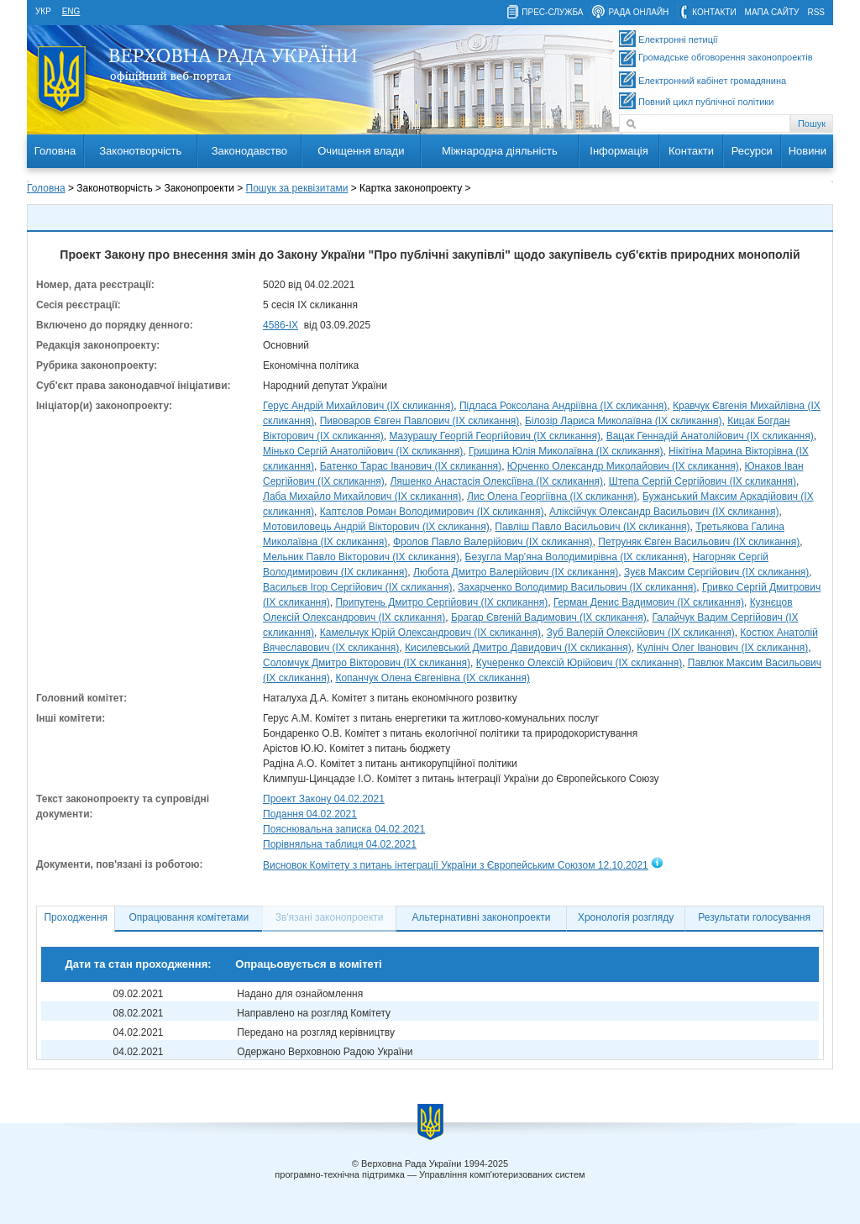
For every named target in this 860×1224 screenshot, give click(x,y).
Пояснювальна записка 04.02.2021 (344, 829)
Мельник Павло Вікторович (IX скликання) (361, 557)
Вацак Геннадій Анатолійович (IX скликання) (710, 436)
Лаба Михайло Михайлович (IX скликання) (362, 496)
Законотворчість (140, 150)
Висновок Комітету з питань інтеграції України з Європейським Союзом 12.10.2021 (455, 865)
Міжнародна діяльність (500, 150)
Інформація (619, 150)
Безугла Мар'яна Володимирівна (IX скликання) (576, 557)
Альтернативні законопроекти (481, 917)
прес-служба (552, 12)
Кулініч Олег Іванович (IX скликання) (722, 648)
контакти (714, 12)
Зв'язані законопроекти (329, 917)
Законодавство (249, 150)
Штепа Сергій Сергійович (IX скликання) (702, 481)
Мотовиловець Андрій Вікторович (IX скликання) (376, 527)
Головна (55, 150)
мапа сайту (772, 12)
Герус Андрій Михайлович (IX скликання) (358, 406)
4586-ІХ (280, 325)
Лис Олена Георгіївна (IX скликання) (552, 496)
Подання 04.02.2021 (310, 814)
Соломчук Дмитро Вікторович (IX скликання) (366, 663)
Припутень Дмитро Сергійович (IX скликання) (441, 602)
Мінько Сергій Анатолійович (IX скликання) (363, 451)
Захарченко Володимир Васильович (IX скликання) (577, 587)
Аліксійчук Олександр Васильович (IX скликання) (664, 511)
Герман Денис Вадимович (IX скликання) (648, 602)
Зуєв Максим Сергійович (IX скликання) (716, 572)
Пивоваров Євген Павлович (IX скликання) (420, 421)
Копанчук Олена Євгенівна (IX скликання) (432, 678)
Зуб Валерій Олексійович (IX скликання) (641, 632)
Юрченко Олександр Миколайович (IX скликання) (623, 466)
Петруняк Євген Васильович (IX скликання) (699, 542)
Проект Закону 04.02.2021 (324, 799)
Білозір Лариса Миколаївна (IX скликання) (623, 421)
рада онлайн (638, 12)
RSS (816, 12)
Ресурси (752, 150)
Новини (807, 150)
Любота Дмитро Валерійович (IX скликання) (515, 572)
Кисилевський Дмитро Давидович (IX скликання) (518, 648)
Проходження (76, 917)
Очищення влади (360, 150)
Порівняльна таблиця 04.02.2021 (340, 844)
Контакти (691, 150)
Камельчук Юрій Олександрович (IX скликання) (430, 632)
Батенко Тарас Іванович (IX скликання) (410, 466)
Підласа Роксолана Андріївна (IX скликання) (563, 406)
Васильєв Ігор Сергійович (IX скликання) (357, 587)
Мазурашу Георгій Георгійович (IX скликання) (494, 436)
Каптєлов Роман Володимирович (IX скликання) (432, 511)
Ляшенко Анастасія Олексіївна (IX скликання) (496, 481)
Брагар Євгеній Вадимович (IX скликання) (549, 617)
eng (71, 11)
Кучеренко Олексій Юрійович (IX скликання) (579, 663)
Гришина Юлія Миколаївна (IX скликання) (566, 451)
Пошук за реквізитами (297, 188)
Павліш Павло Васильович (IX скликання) (592, 527)
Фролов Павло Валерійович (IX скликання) (493, 542)
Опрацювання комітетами (189, 917)
